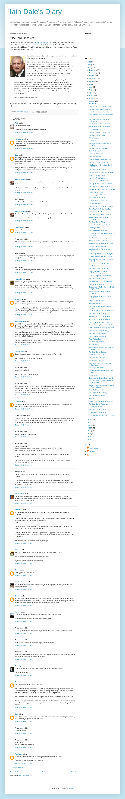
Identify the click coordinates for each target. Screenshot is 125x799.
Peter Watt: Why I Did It (96, 390)
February (92, 98)
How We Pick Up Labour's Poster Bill (100, 401)
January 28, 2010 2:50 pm (23, 589)
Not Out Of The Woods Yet (97, 178)
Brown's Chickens (94, 303)
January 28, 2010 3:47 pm (23, 645)
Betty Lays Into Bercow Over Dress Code (102, 378)
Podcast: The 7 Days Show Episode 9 (101, 206)
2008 (89, 422)
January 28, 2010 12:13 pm (24, 315)
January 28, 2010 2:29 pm (23, 503)
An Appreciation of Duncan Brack (99, 127)
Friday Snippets (94, 138)
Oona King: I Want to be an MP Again (101, 254)
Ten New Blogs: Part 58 (96, 342)
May (90, 90)
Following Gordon (94, 228)
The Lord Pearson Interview (98, 230)
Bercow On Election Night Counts (99, 225)
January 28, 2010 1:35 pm (23, 465)
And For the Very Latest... (97, 284)
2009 (89, 419)
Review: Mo (93, 103)
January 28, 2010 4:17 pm (23, 659)
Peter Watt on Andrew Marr (97, 336)
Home (44, 772)
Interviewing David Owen (97, 195)
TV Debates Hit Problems (97, 212)
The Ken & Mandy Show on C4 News (101, 172)
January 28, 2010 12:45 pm (24, 395)
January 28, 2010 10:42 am (24, 205)
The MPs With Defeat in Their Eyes (100, 209)
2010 (89, 68)
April (91, 93)
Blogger (71, 788)
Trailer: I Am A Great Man (97, 175)
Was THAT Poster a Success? (98, 241)
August (91, 81)
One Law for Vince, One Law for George (102, 415)
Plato (17, 123)
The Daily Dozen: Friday (96, 368)
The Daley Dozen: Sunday (97, 198)
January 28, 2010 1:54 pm (23, 487)
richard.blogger (20, 279)
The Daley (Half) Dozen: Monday (99, 186)
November (92, 73)
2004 (89, 434)
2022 (89, 62)
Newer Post (14, 772)
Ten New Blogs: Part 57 (96, 360)
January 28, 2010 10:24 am (24, 173)
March (91, 95)
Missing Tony (93, 141)
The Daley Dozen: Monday (97, 313)
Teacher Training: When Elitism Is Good (101, 325)
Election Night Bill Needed (97, 246)
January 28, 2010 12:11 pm (24, 293)
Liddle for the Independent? (97, 412)
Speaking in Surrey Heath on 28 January (102, 189)
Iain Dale (92, 451)
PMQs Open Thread (95, 407)
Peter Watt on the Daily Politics (99, 322)
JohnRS (17, 596)
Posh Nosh (92, 398)
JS (90, 454)
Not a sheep (19, 139)
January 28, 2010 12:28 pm (24, 377)
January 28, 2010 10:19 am (24, 148)
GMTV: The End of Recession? (99, 181)
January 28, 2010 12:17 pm (24, 361)
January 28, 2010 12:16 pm (24, 345)
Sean (17, 155)
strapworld (18, 510)
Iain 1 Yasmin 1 (94, 345)
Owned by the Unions (96, 154)
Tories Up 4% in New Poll (97, 355)
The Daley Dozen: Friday (97, 135)
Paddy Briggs (19, 227)
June (91, 87)
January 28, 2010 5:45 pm (23, 721)
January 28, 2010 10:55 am (24, 221)
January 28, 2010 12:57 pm (24, 409)
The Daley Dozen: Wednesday (99, 162)
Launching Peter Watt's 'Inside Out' (100, 159)
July (90, 84)
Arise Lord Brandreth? (96, 156)
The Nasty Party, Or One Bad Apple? (100, 281)
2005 (89, 431)
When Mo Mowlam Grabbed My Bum (101, 243)
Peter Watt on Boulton (96, 339)
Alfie (16, 682)
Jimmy (17, 570)
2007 (89, 425)
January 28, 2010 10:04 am (24, 132)
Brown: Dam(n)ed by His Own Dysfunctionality (98, 272)
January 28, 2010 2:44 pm (23, 563)
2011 (89, 65)
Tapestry (18, 666)
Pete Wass (18, 754)
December (92, 70)
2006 (89, 428)
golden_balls (19, 351)
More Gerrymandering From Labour (100, 112)
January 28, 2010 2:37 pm (23, 543)
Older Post (74, 772)
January (92, 101)
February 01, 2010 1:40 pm (23, 763)
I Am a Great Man (94, 203)
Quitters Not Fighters (95, 129)
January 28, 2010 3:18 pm (23, 621)
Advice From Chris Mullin (97, 300)
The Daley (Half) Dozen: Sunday (99, 109)
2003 (89, 436)
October (92, 76)
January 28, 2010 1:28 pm (23, 425)
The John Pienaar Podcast (97, 395)
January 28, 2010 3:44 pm (23, 633)
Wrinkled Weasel (20, 582)
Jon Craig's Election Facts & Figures (100, 319)
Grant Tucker (94, 448)
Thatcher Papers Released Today (99, 132)
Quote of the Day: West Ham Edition (100, 256)
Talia (16, 714)
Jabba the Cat (20, 493)
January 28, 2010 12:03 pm (24, 272)
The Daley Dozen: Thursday (98, 148)
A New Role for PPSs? (96, 192)
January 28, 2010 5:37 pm (23, 707)
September (93, 78)
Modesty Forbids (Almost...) (98, 200)
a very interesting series (43, 42)
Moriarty (18, 612)
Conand (17, 550)
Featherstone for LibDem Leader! (99, 316)
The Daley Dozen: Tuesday (97, 169)
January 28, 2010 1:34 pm (23, 437)
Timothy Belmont (21, 179)
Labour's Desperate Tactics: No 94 (100, 276)
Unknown (18, 299)
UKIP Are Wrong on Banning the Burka (101, 328)
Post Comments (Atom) (25, 775)
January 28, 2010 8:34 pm (23, 733)
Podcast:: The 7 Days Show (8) (99, 330)
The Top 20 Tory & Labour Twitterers (100, 184)
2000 (89, 439)
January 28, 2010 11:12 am (24, 232)
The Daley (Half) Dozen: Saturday (100, 124)
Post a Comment (18, 768)
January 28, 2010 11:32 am (24, 261)
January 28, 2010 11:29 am (24, 247)
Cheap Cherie (93, 375)
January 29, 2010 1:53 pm (23, 747)
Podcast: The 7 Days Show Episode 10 (101, 106)
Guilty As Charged (95, 151)
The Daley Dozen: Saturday (98, 352)
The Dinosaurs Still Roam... (97, 358)
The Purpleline (20, 321)
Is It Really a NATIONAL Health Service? (102, 311)
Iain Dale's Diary (36, 12)
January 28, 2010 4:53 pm (23, 675)
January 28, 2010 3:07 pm (23, 605)
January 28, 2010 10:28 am (24, 193)
